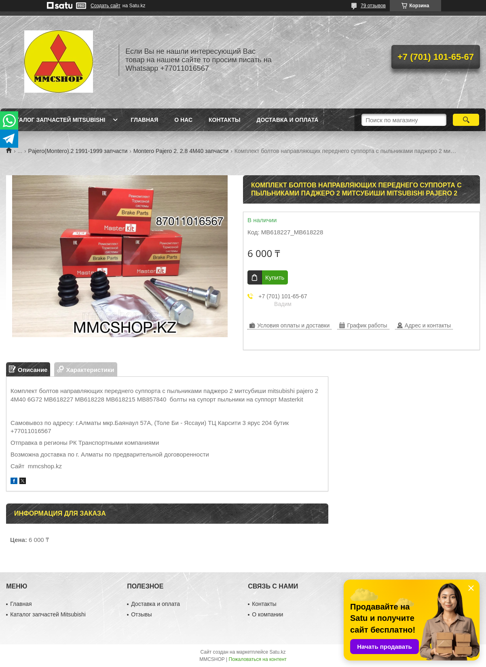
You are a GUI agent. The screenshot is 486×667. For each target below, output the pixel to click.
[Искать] (466, 120)
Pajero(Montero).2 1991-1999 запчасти (78, 151)
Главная (144, 120)
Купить (274, 277)
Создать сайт (105, 5)
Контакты (224, 120)
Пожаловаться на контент (257, 659)
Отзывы (141, 614)
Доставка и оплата (287, 120)
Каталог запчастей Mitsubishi (56, 120)
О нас (183, 120)
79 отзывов (373, 5)
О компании (267, 614)
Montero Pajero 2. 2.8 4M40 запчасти (181, 151)
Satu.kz (277, 652)
